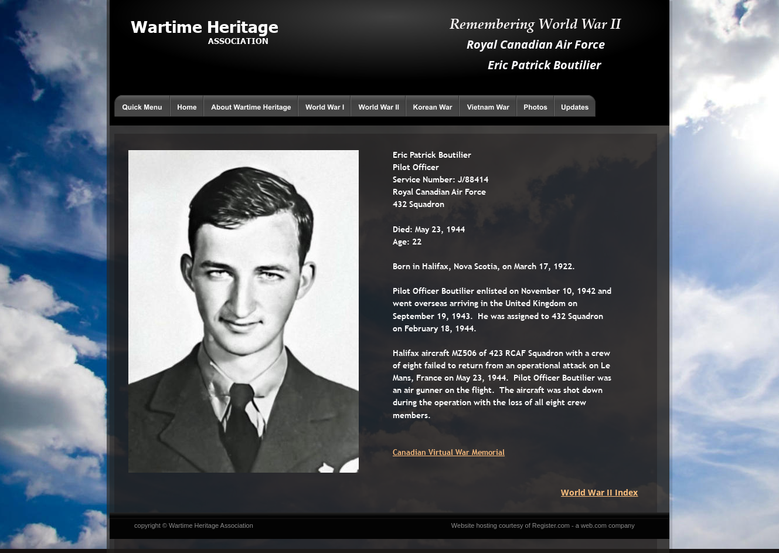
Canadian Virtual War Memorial (449, 452)
